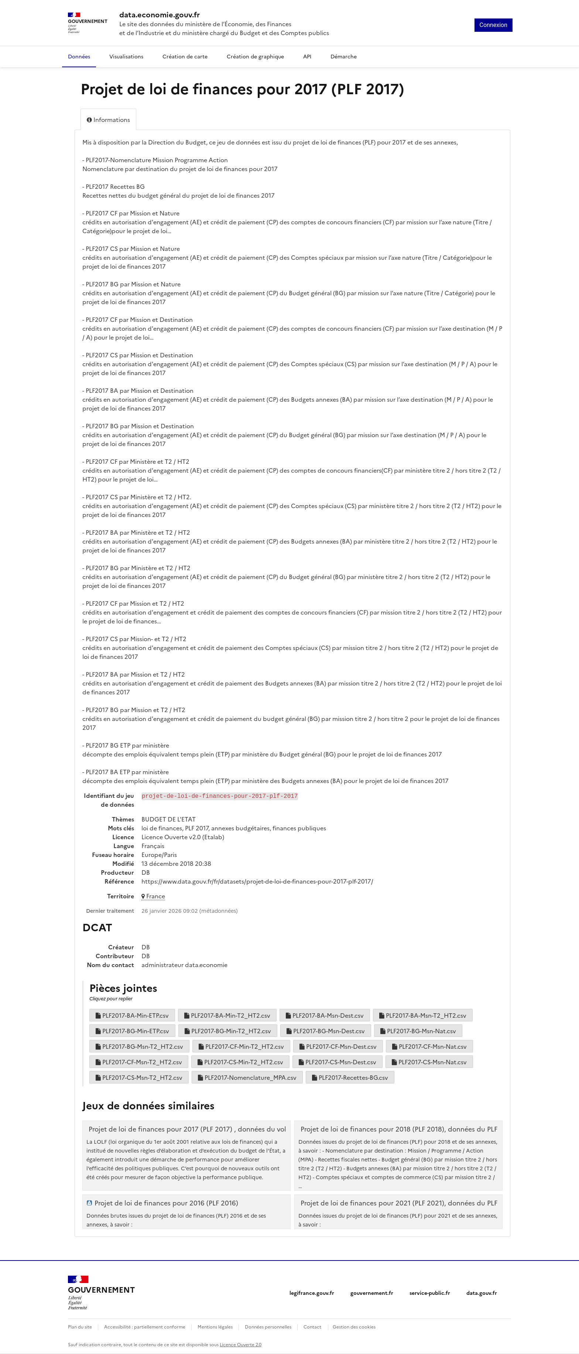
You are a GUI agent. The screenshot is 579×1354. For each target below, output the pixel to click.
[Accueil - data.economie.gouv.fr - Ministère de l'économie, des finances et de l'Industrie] (224, 14)
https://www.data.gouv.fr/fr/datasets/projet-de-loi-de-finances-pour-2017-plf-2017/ (257, 881)
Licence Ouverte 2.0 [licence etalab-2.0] (240, 1344)
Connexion (493, 24)
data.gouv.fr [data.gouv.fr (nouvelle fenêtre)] (481, 1292)
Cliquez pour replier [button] (111, 998)
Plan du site (80, 1326)
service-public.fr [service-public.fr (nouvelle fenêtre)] (430, 1292)
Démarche (343, 56)
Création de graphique (255, 56)
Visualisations (126, 56)
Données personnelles (268, 1326)
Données (79, 56)
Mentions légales (215, 1326)
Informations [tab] (108, 119)
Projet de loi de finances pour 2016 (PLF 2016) (166, 1202)
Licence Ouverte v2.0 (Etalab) (182, 837)
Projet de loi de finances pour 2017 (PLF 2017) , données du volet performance (212, 1129)
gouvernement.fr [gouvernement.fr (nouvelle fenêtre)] (371, 1292)
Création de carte (185, 56)
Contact (312, 1326)
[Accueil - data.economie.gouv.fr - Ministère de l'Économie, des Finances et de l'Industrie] (101, 1293)
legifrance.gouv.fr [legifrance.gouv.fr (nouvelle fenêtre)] (312, 1292)
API (307, 56)
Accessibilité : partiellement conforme (144, 1326)
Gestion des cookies (354, 1326)
